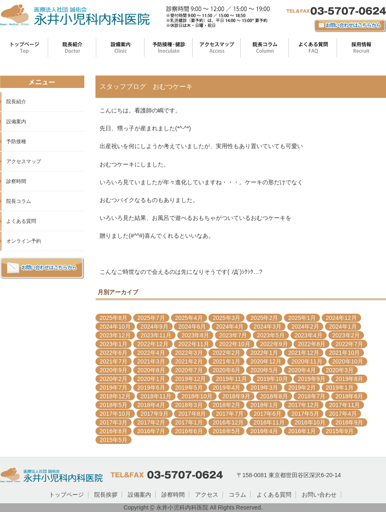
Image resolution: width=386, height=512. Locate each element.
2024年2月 (305, 326)
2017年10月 (115, 413)
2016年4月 (264, 431)
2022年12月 (153, 344)
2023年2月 (346, 335)
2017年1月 (189, 422)
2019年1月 (340, 387)
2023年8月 (195, 335)
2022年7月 (349, 344)
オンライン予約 (23, 241)
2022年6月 (113, 352)
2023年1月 (113, 344)
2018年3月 (189, 405)
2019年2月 (302, 387)
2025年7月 (151, 318)
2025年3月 (226, 318)
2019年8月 (349, 378)
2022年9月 (274, 344)
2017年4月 (343, 413)
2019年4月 (226, 387)
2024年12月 (341, 318)
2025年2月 (264, 318)
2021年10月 (344, 352)
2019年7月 (113, 387)
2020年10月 (348, 361)
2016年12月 (228, 422)
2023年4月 (308, 335)
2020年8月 (151, 370)
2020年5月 (264, 370)
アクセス (206, 494)
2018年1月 (264, 405)
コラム (237, 494)
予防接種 (16, 141)
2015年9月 (340, 431)
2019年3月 (264, 387)
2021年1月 (226, 361)
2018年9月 (236, 396)
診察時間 (16, 181)
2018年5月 (113, 405)
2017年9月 (155, 413)
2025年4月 (189, 318)
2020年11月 (306, 361)
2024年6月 (192, 326)
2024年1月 (343, 326)
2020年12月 (265, 361)
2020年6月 (226, 370)
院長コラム (18, 201)
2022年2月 (226, 352)
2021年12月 (303, 352)
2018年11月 (156, 396)
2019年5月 (189, 387)
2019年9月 (311, 378)
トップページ (66, 494)
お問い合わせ (319, 494)
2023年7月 (233, 335)
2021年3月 (151, 361)
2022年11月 (193, 344)
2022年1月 (264, 352)
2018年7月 (311, 396)
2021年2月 (189, 361)
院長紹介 (16, 102)
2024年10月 (115, 326)
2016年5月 (226, 431)
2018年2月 (226, 405)
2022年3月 (189, 352)
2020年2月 (113, 378)
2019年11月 (231, 378)
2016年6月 (189, 431)
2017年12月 (303, 405)
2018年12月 (115, 396)
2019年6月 (151, 387)
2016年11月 (269, 422)
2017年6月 (267, 413)
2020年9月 (113, 370)
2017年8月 (192, 413)
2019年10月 (272, 378)
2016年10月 (310, 422)
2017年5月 (305, 413)
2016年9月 (349, 422)
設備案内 (16, 121)
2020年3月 (340, 370)
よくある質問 (21, 221)
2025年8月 (113, 318)
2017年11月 (344, 405)
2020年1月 (151, 378)
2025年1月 (302, 318)
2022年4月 (151, 352)
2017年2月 (151, 422)
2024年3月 (267, 326)
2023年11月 (156, 335)
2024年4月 (230, 326)
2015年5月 (113, 439)
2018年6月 (349, 396)
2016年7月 (151, 431)
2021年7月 (113, 361)
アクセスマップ (23, 161)
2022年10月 (234, 344)
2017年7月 (230, 413)
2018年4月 (151, 405)
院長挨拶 (105, 494)
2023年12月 (115, 335)
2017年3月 (113, 422)
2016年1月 (302, 431)
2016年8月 (113, 431)
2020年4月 (302, 370)
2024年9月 (155, 326)
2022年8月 (311, 344)
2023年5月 (271, 335)
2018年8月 (274, 396)
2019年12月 (190, 378)
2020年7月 (189, 370)
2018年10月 (197, 396)
